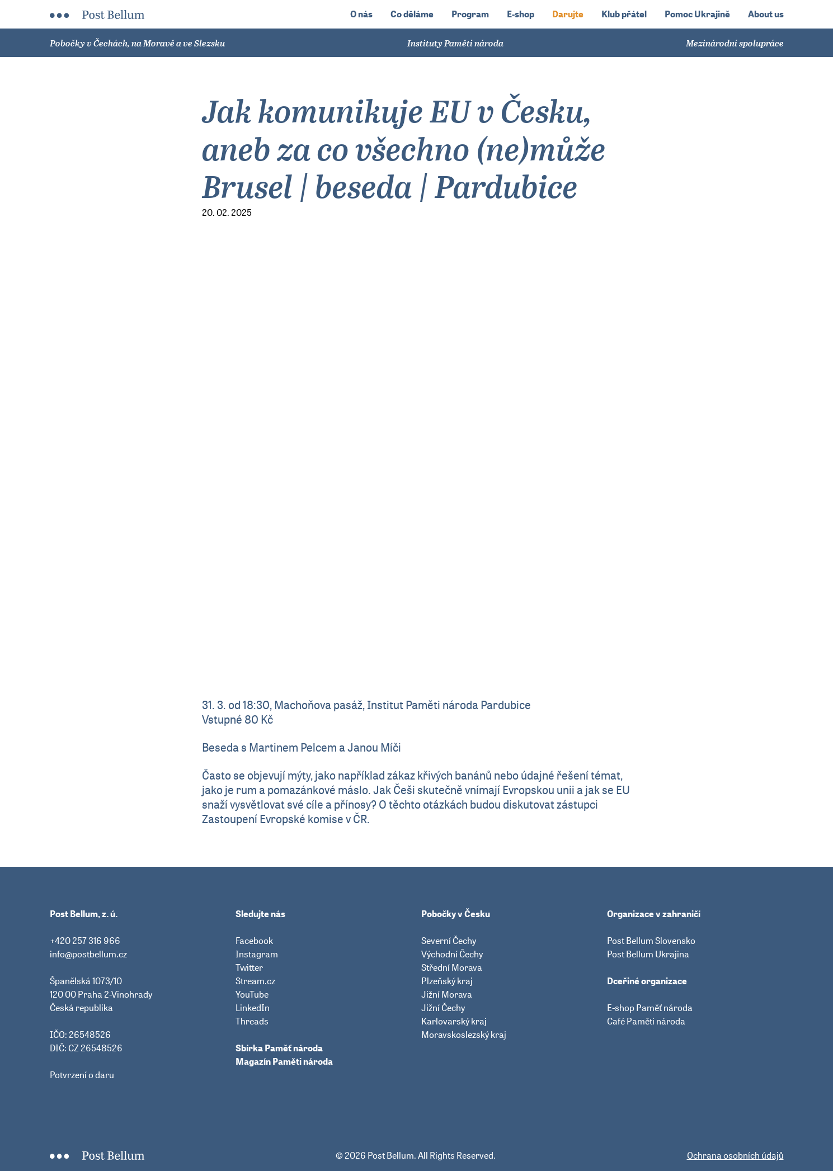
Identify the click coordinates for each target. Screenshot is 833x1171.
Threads (252, 1021)
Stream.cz (255, 981)
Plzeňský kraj (447, 981)
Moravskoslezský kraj (463, 1034)
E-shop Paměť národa (650, 1008)
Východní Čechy (452, 954)
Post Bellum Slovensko (651, 940)
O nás (361, 14)
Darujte (567, 14)
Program (470, 14)
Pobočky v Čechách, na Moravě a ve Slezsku (137, 43)
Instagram (257, 954)
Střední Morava (451, 967)
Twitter (249, 967)
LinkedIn (253, 1008)
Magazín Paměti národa (284, 1061)
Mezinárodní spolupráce (735, 43)
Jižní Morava (446, 994)
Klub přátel (624, 14)
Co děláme (412, 14)
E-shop (520, 14)
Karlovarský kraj (454, 1021)
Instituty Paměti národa (455, 43)
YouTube (252, 994)
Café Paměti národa (646, 1021)
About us (766, 14)
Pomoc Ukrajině (697, 14)
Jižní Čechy (443, 1008)
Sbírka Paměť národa (279, 1048)
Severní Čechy (448, 940)
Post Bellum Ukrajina (648, 954)
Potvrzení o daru (82, 1075)
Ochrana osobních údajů (735, 1155)
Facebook (254, 940)
